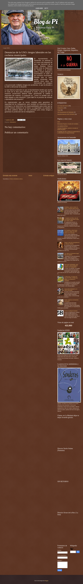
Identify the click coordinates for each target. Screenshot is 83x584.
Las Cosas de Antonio (62, 105)
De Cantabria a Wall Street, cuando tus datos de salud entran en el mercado (70, 232)
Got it (46, 8)
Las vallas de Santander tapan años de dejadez (71, 254)
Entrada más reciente (10, 175)
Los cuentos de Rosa (62, 126)
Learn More (39, 8)
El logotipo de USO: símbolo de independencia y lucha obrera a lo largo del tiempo (68, 132)
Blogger (46, 580)
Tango (58, 110)
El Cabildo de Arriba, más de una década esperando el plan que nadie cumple (71, 219)
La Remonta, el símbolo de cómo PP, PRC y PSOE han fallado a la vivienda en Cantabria (71, 278)
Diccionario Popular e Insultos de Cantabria (67, 123)
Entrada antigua (48, 175)
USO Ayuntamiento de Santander (65, 112)
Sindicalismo (13, 122)
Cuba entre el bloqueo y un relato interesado (70, 289)
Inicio (30, 175)
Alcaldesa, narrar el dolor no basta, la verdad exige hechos (71, 207)
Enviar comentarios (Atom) (16, 179)
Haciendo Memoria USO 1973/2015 (66, 114)
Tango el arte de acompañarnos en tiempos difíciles (71, 243)
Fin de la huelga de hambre (70, 310)
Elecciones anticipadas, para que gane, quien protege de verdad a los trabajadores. (71, 266)
